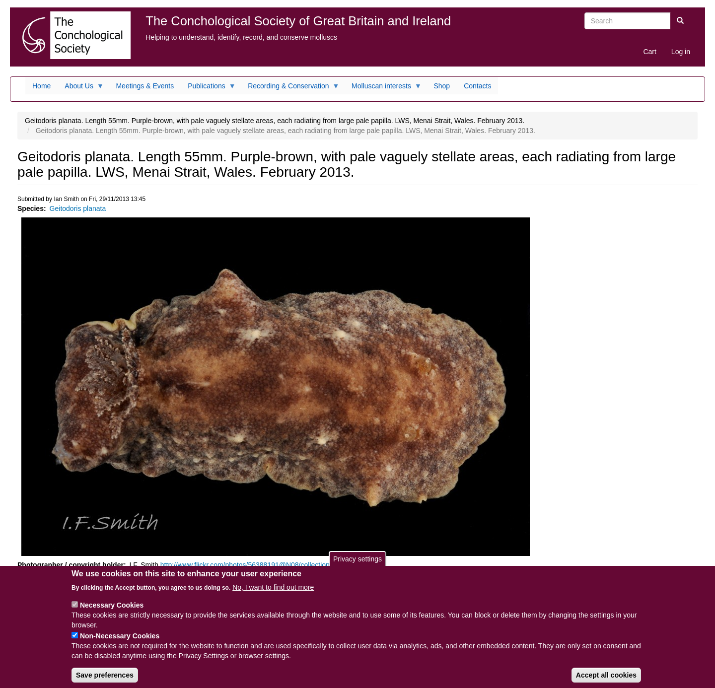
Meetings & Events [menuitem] (145, 86)
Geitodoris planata (78, 208)
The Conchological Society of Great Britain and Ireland (298, 21)
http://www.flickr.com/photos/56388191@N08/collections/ (247, 565)
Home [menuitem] (41, 86)
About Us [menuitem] (81, 88)
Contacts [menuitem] (477, 86)
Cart (649, 52)
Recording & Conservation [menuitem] (290, 88)
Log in (680, 52)
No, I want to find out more (273, 595)
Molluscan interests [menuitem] (383, 88)
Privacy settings (357, 567)
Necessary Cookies (111, 613)
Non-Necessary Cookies (119, 644)
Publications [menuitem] (208, 88)
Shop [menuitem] (441, 86)
